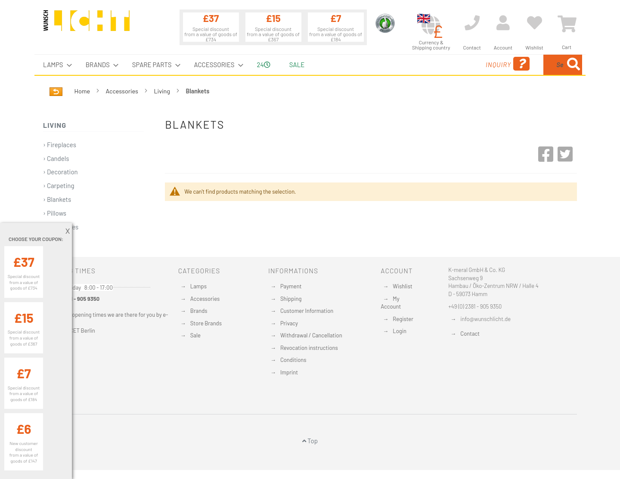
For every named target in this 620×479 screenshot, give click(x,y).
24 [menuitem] (263, 64)
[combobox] (519, 65)
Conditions (293, 359)
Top (310, 441)
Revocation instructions (309, 347)
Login (399, 331)
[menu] (310, 65)
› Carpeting (58, 185)
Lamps (198, 286)
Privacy (289, 323)
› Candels (56, 158)
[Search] (573, 65)
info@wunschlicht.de (485, 318)
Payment (291, 286)
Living (162, 91)
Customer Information (306, 310)
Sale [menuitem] (296, 64)
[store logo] (86, 24)
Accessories (123, 91)
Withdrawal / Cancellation (311, 335)
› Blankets (57, 199)
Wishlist (402, 286)
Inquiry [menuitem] (438, 64)
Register (403, 318)
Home (82, 91)
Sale (195, 335)
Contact (470, 333)
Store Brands (206, 323)
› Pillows (54, 213)
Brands (199, 310)
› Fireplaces (59, 144)
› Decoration (60, 172)
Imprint (289, 372)
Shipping (291, 298)
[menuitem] (55, 65)
